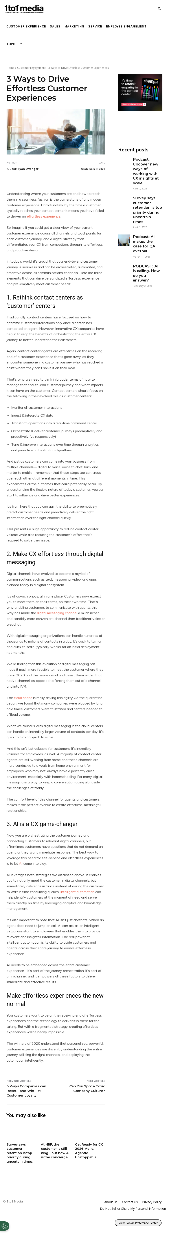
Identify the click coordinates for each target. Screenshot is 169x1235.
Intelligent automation (77, 892)
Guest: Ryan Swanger (23, 169)
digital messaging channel (57, 613)
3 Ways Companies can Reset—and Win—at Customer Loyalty (26, 1090)
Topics (14, 44)
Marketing (74, 26)
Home (10, 68)
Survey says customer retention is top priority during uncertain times (20, 1153)
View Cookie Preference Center (138, 1223)
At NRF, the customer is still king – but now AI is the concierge (55, 1150)
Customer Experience (26, 26)
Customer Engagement (31, 68)
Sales (55, 26)
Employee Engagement (126, 26)
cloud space (23, 698)
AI (20, 863)
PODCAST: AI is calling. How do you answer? (146, 250)
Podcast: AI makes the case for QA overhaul (146, 227)
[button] (159, 9)
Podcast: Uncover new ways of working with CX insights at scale (147, 167)
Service (95, 26)
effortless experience (44, 216)
